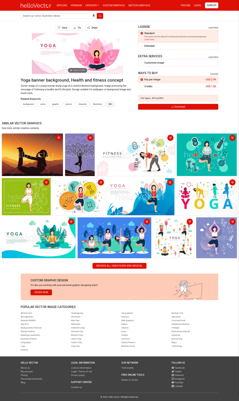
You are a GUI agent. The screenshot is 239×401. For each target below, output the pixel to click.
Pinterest (178, 375)
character (82, 104)
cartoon (68, 104)
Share (92, 27)
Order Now (41, 292)
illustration (97, 104)
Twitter (177, 371)
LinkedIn (177, 386)
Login (197, 5)
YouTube (177, 382)
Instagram (178, 378)
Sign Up (211, 5)
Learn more (149, 39)
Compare (214, 74)
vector (43, 104)
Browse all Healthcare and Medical (119, 265)
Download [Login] (178, 106)
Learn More (213, 27)
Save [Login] (62, 27)
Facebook (178, 367)
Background (28, 104)
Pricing (185, 5)
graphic (55, 104)
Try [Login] (77, 27)
